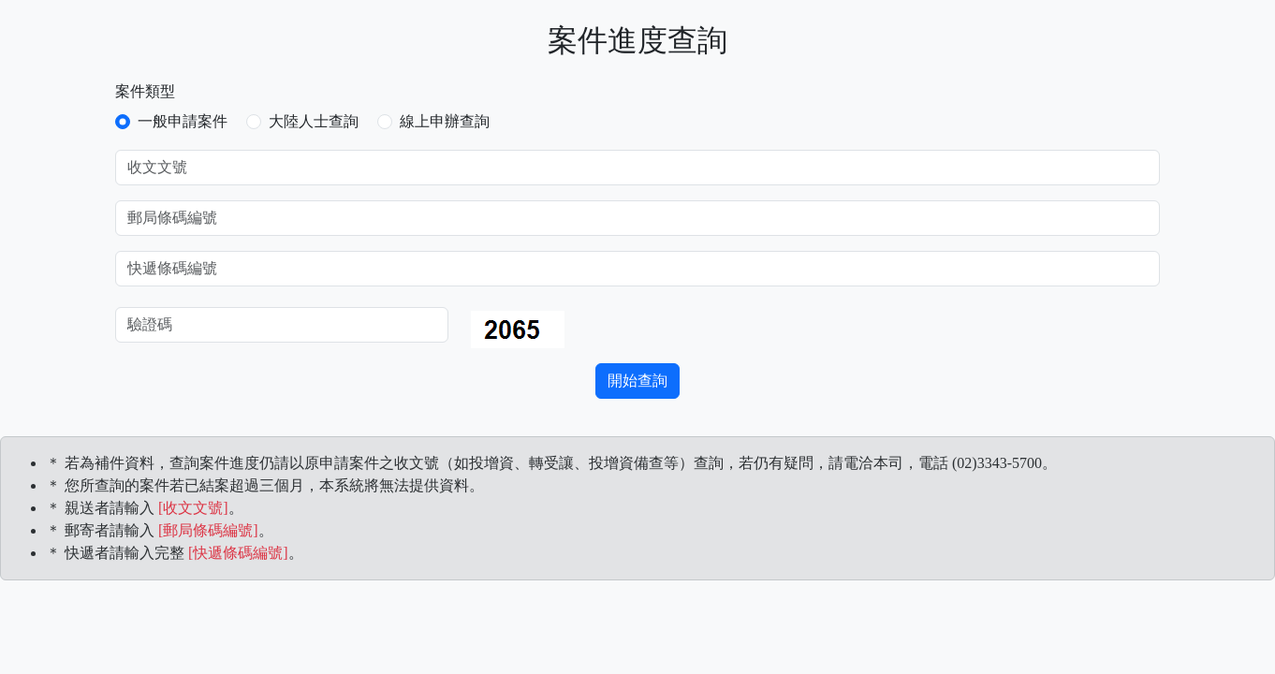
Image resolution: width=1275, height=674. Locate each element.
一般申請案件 (182, 121)
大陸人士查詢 (314, 121)
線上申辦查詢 (445, 121)
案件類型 (145, 91)
